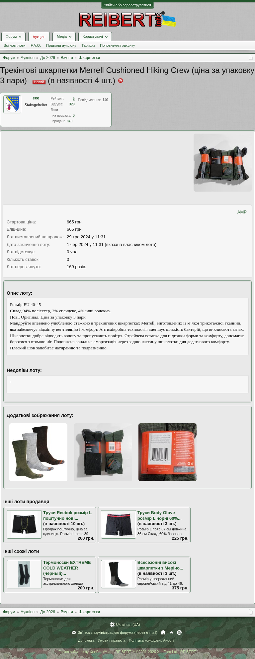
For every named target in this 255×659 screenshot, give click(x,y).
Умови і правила (111, 640)
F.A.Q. (36, 45)
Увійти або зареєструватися (127, 5)
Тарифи (88, 45)
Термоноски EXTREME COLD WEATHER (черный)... (67, 568)
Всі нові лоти (14, 45)
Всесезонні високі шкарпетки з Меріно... (160, 565)
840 (69, 121)
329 (72, 104)
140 (105, 100)
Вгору (171, 632)
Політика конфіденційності (151, 640)
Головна (163, 632)
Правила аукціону (61, 45)
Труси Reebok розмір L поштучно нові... (67, 515)
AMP (242, 212)
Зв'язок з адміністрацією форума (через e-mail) (117, 632)
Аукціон (39, 37)
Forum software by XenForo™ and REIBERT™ (127, 652)
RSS (179, 632)
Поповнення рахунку (117, 45)
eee (36, 98)
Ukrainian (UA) (128, 625)
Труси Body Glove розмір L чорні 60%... (159, 515)
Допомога (86, 640)
